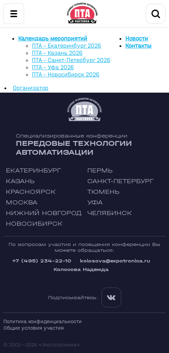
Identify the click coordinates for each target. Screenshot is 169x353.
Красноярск (31, 192)
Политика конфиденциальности (42, 321)
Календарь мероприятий (52, 38)
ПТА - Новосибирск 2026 (65, 74)
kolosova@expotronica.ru (115, 261)
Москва (21, 202)
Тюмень (103, 192)
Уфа (95, 202)
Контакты (138, 45)
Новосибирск (34, 223)
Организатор (30, 88)
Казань (20, 181)
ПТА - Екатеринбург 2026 (66, 45)
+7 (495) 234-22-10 (41, 261)
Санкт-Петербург (120, 181)
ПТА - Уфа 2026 (53, 67)
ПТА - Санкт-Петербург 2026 (71, 60)
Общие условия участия (33, 328)
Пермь (100, 170)
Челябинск (109, 213)
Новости (136, 38)
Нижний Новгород (44, 213)
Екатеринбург (33, 170)
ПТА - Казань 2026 (57, 53)
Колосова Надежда (81, 269)
